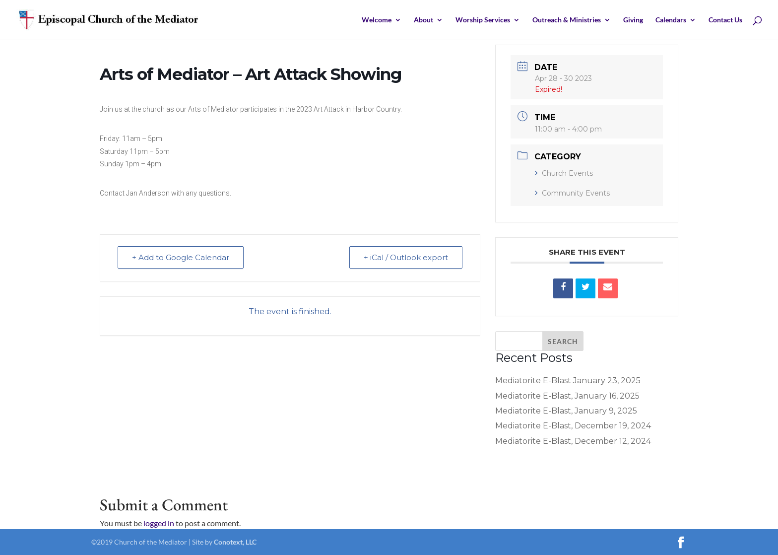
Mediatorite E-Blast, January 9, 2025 (566, 411)
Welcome (376, 20)
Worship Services (482, 20)
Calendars (670, 20)
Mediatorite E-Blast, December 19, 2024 (573, 425)
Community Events (572, 193)
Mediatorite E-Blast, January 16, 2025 (567, 396)
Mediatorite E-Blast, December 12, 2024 (573, 441)
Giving (633, 20)
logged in (158, 523)
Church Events (564, 173)
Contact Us (725, 20)
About (423, 20)
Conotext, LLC (235, 542)
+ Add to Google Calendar (180, 257)
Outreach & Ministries (566, 20)
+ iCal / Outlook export (406, 257)
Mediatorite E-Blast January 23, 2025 (568, 380)
